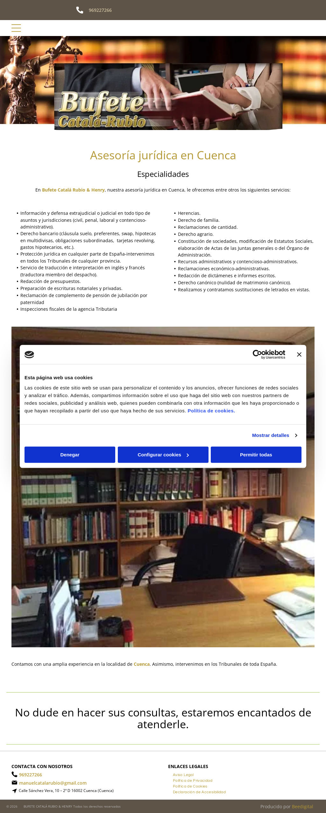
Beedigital (302, 806)
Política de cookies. (211, 410)
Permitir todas (256, 454)
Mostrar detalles (270, 435)
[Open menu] (16, 28)
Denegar (69, 454)
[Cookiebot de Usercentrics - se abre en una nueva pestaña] (257, 354)
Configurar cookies (163, 454)
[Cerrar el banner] (299, 354)
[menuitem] (183, 774)
